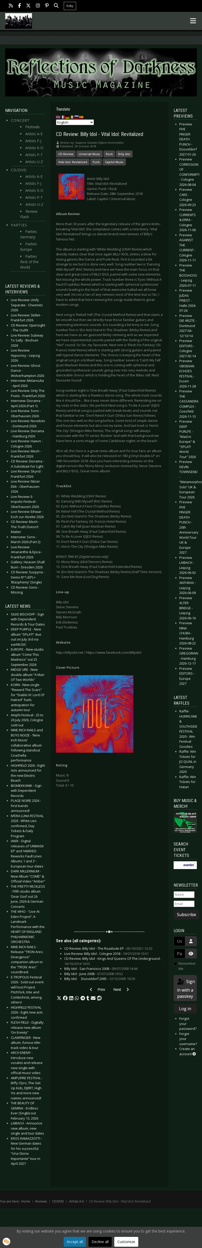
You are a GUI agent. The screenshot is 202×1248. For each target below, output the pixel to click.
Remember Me (187, 966)
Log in (185, 1008)
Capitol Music (114, 162)
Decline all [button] (100, 1241)
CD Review (65, 154)
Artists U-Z (34, 161)
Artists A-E (34, 133)
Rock (109, 154)
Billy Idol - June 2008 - (93, 973)
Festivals (32, 126)
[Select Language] (75, 122)
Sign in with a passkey (185, 988)
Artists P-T (34, 154)
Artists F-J (33, 140)
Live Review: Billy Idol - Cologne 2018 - (106, 953)
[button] (59, 998)
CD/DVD (19, 170)
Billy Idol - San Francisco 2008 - (101, 968)
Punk (96, 162)
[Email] (184, 904)
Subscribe (186, 914)
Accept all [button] (75, 1241)
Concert (20, 120)
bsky (70, 6)
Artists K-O (34, 147)
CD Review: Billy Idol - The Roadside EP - (108, 948)
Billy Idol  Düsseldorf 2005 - (99, 978)
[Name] (184, 894)
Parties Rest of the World (29, 262)
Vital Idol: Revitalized (72, 162)
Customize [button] (126, 1241)
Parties (19, 225)
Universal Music (89, 154)
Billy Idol (124, 154)
